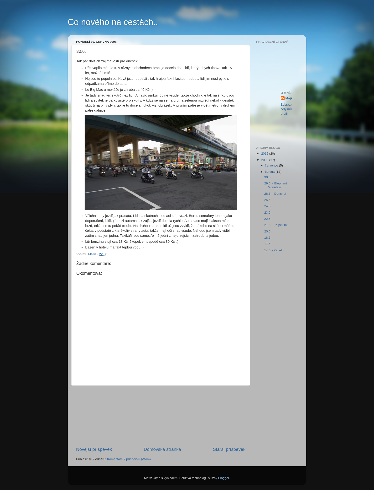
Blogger (223, 478)
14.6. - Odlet (273, 250)
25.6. (267, 200)
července (272, 165)
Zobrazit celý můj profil (287, 109)
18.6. (267, 237)
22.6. (267, 219)
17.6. (267, 244)
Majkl (290, 98)
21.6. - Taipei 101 (276, 225)
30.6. (267, 177)
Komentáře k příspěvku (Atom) (129, 459)
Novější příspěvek (94, 449)
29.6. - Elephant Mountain (275, 185)
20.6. (267, 231)
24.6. (267, 206)
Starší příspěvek (229, 449)
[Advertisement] (161, 416)
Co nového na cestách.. (113, 22)
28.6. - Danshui (275, 193)
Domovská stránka (162, 449)
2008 (265, 160)
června (270, 171)
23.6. (267, 212)
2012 (265, 153)
